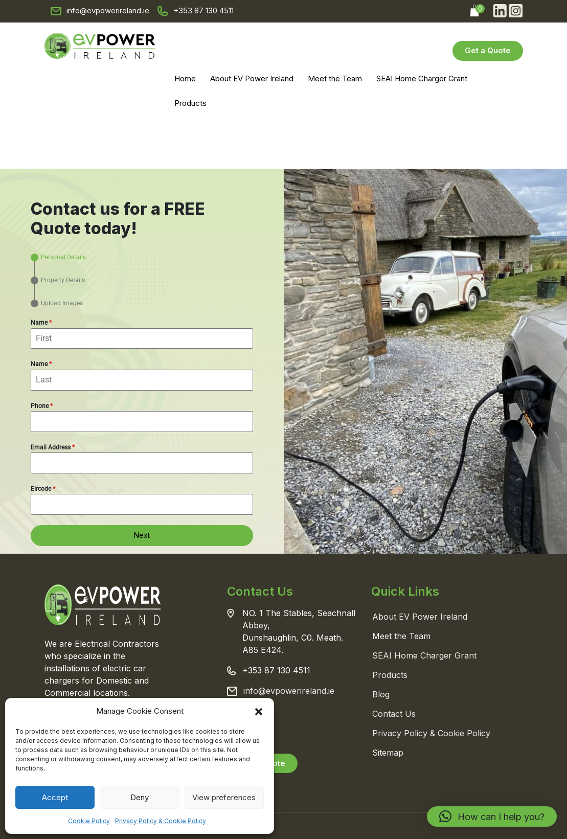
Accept (55, 797)
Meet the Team (335, 78)
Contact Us (394, 714)
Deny (139, 797)
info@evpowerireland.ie (107, 10)
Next (142, 535)
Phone (42, 406)
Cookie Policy (89, 821)
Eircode (43, 488)
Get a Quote (488, 50)
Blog (381, 694)
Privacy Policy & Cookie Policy (160, 821)
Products (190, 103)
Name (41, 322)
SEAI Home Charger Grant (421, 78)
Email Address (53, 447)
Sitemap (387, 752)
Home (185, 78)
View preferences (224, 797)
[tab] (58, 257)
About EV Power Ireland (251, 78)
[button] (259, 711)
